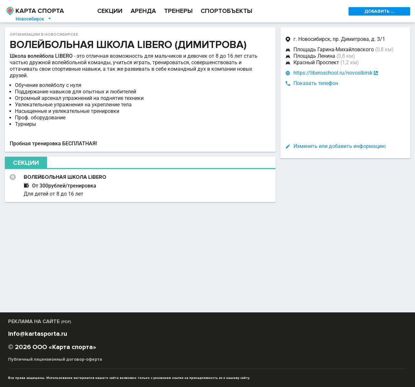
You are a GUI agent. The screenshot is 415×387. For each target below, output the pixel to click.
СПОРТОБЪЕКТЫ (226, 11)
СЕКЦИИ (110, 11)
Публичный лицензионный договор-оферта (55, 359)
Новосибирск (34, 18)
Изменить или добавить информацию (339, 146)
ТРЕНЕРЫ (178, 11)
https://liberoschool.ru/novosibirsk (333, 73)
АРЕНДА (143, 11)
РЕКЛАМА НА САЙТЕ (39, 321)
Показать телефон (315, 83)
